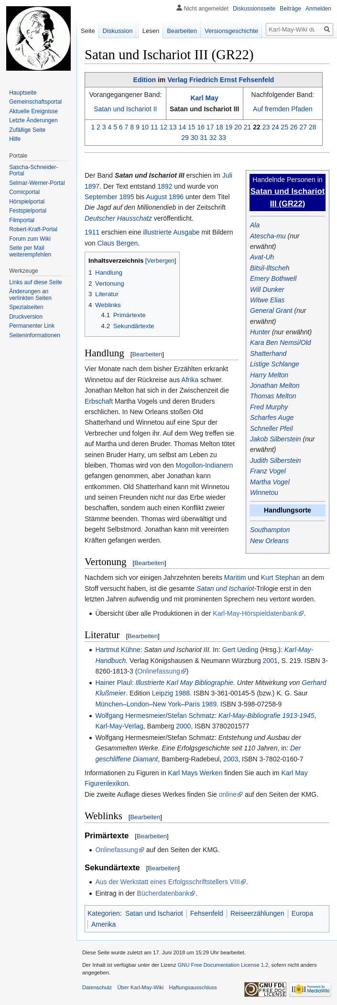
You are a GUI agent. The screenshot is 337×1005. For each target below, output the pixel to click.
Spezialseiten (26, 307)
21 (247, 127)
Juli (227, 175)
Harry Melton (269, 375)
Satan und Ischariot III (204, 109)
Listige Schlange (274, 364)
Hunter (260, 332)
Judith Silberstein (275, 460)
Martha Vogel (270, 482)
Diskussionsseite (254, 8)
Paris (192, 704)
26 (294, 127)
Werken (210, 773)
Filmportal (21, 220)
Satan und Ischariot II (125, 109)
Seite (88, 30)
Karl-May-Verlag (119, 726)
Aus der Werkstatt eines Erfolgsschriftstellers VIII (167, 882)
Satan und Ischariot (225, 588)
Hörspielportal (26, 201)
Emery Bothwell (273, 278)
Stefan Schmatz (191, 715)
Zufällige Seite (27, 130)
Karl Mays (182, 773)
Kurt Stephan (280, 577)
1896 (176, 197)
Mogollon (189, 465)
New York (166, 704)
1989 (209, 704)
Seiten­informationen (34, 335)
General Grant (271, 310)
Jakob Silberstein (275, 439)
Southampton (270, 530)
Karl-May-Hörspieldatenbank (255, 613)
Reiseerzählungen (257, 913)
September (101, 197)
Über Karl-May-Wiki (140, 987)
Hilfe (15, 139)
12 (164, 127)
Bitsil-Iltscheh (269, 268)
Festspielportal (27, 210)
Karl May (204, 98)
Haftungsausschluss (193, 987)
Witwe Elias (267, 300)
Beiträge (290, 8)
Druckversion (26, 316)
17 (210, 127)
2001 (270, 660)
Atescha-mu (268, 236)
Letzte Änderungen (33, 120)
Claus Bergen (117, 243)
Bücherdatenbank (163, 893)
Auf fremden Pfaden (283, 109)
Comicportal (24, 192)
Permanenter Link (31, 325)
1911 (92, 232)
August (156, 197)
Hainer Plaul (113, 682)
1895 (126, 197)
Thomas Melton (273, 396)
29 (185, 137)
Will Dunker (267, 289)
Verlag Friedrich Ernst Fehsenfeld (220, 80)
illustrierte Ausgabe (171, 232)
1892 (164, 186)
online (228, 794)
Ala (255, 225)
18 (219, 127)
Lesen (150, 30)
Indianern (219, 465)
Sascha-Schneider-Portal (33, 170)
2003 (230, 759)
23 (266, 127)
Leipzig (162, 693)
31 (203, 137)
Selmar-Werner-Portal (37, 183)
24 (275, 127)
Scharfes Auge (272, 417)
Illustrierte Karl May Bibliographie (184, 682)
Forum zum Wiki (30, 238)
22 (257, 127)
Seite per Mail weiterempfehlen (30, 251)
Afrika (189, 380)
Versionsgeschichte (231, 30)
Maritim (235, 577)
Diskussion (118, 30)
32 (213, 137)
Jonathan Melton (275, 385)
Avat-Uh (262, 257)
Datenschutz (97, 987)
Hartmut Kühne (117, 649)
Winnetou (264, 492)
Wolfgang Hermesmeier (130, 715)
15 (192, 127)
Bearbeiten (147, 354)
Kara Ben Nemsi (274, 342)
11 (154, 127)
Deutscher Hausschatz (118, 218)
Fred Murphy (269, 407)
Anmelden (318, 8)
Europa (302, 913)
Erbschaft (99, 401)
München (109, 704)
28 (312, 127)
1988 (182, 693)
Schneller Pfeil (271, 428)
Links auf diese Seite (35, 282)
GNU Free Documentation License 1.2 (223, 965)
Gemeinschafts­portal (35, 101)
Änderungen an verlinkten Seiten (30, 294)
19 (229, 127)
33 (222, 137)
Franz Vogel (268, 471)
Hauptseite (22, 92)
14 (182, 127)
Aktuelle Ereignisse (33, 111)
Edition (144, 80)
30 (194, 137)
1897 (92, 186)
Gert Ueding (240, 649)
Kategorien (103, 913)
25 (285, 127)
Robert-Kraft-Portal (33, 229)
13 (173, 127)
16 (201, 127)
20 (238, 127)
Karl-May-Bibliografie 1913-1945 (266, 715)
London (138, 704)
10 (145, 127)
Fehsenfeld (206, 913)
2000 (183, 726)
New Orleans (269, 541)
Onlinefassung (158, 671)
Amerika (103, 924)
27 (303, 127)
